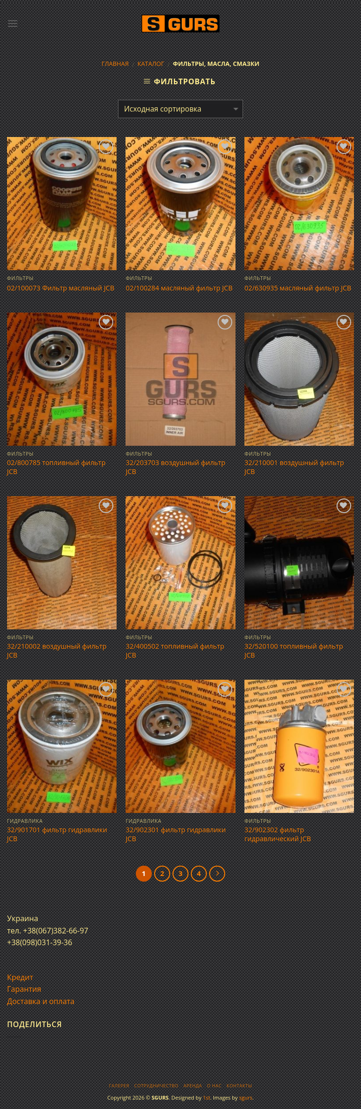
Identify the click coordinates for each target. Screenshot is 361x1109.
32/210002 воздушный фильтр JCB (57, 650)
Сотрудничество (156, 1086)
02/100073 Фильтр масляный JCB (60, 288)
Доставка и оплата (41, 1001)
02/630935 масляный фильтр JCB (297, 288)
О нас (214, 1086)
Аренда (192, 1086)
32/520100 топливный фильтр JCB (293, 650)
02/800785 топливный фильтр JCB (56, 467)
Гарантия (24, 989)
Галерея (119, 1086)
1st (206, 1097)
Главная (115, 63)
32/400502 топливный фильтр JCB (175, 650)
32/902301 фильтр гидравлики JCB (176, 834)
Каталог (150, 63)
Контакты (239, 1086)
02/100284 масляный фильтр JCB (179, 288)
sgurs (245, 1097)
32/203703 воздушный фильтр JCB (175, 467)
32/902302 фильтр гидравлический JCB (277, 834)
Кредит (20, 977)
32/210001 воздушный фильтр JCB (294, 467)
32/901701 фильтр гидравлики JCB (57, 834)
